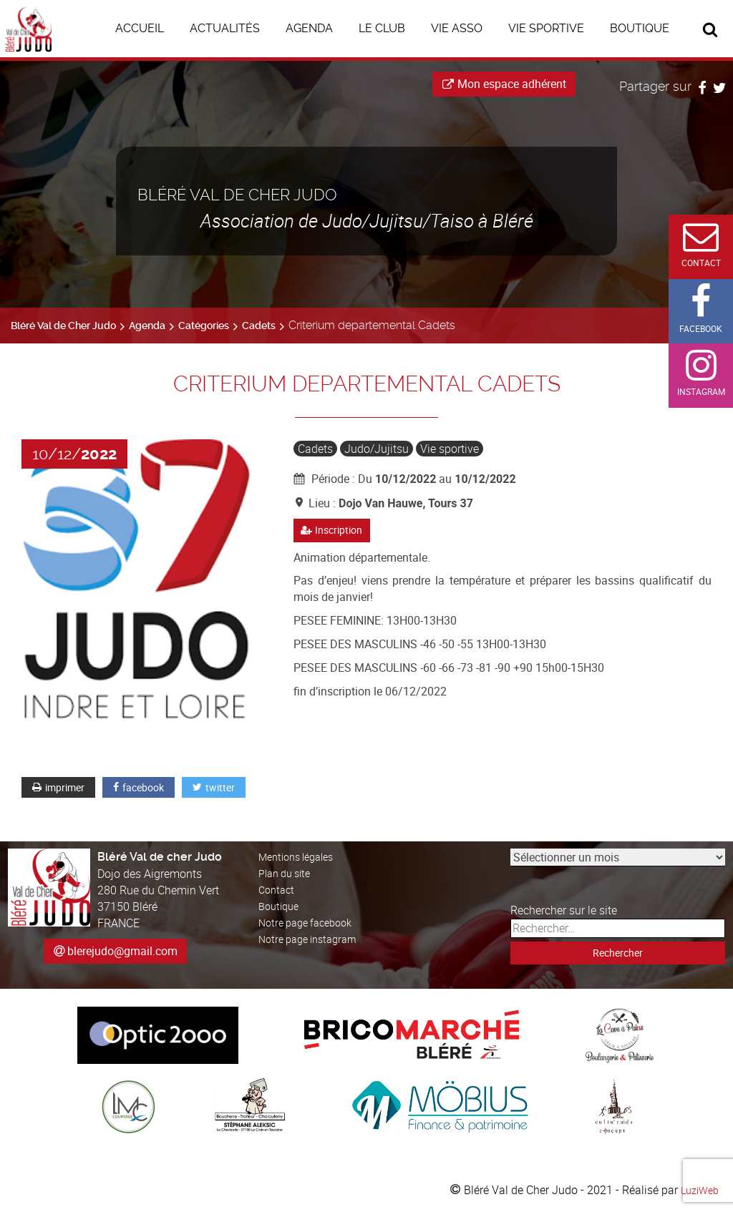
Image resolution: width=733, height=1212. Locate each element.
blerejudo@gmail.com (122, 951)
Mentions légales (301, 856)
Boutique (281, 906)
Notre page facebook (310, 922)
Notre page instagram (313, 939)
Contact (278, 889)
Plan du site (288, 873)
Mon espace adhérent (504, 84)
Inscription (335, 531)
